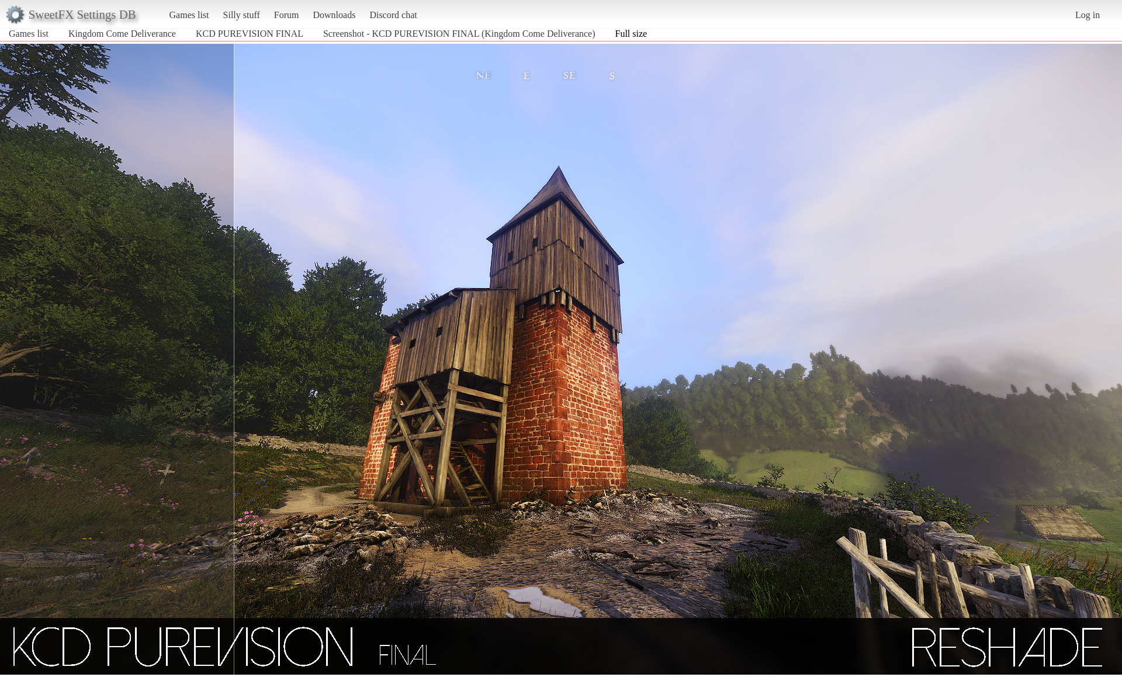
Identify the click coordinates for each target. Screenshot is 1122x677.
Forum (286, 15)
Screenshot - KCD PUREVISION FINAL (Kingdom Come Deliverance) (459, 34)
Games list (189, 15)
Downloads (334, 15)
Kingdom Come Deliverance (122, 34)
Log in (1087, 15)
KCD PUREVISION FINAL (249, 34)
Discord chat (393, 15)
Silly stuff (241, 15)
